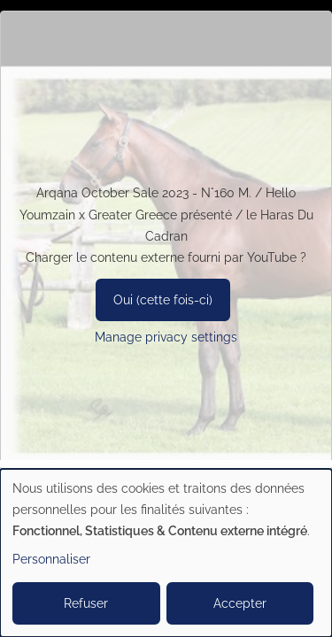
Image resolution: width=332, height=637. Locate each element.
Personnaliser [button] (51, 559)
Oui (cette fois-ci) (162, 300)
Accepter (239, 603)
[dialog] (166, 553)
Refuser (86, 603)
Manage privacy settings (166, 337)
